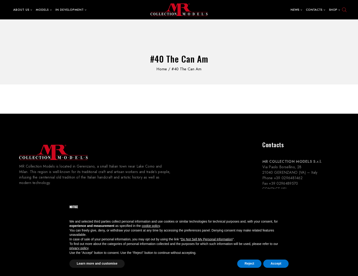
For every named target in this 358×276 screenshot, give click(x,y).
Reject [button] (249, 263)
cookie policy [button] (151, 226)
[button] (31, 9)
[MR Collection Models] (179, 9)
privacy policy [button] (78, 248)
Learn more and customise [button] (97, 263)
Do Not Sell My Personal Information (206, 239)
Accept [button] (276, 263)
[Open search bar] (344, 10)
